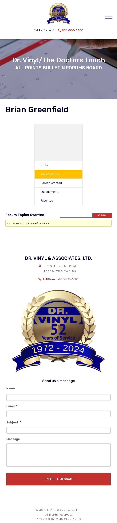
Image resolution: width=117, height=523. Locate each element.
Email (12, 406)
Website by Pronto (68, 518)
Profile (45, 165)
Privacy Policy (45, 518)
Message (13, 439)
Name (10, 388)
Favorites (47, 200)
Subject (13, 422)
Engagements (50, 192)
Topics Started (50, 174)
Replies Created (51, 183)
